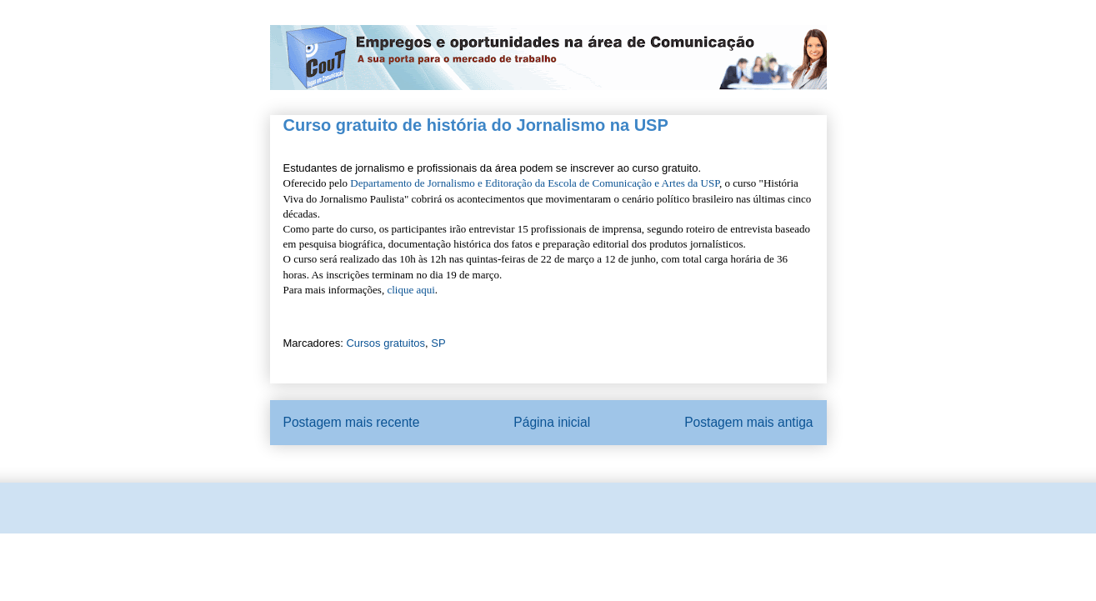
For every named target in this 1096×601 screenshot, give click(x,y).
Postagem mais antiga (748, 422)
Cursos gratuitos (385, 343)
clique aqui (410, 289)
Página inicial (551, 422)
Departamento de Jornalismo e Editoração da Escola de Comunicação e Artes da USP (534, 183)
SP (438, 343)
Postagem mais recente (351, 422)
